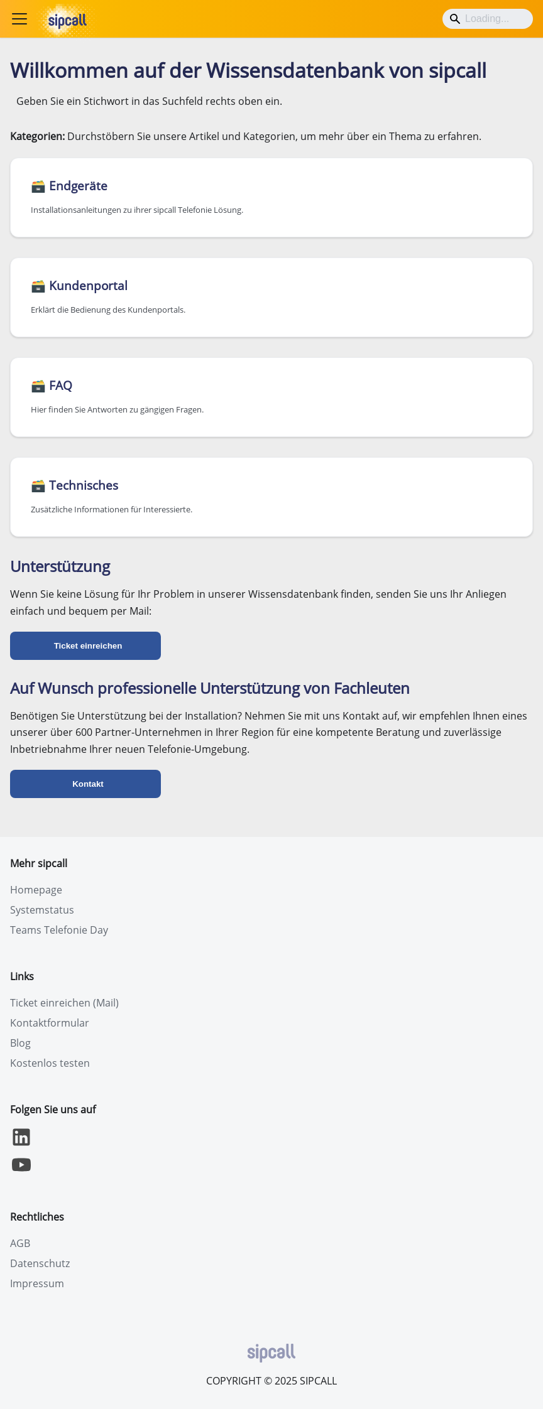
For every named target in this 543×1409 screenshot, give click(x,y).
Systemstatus (42, 910)
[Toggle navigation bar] (19, 18)
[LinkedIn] (21, 1145)
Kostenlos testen (50, 1063)
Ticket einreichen (88, 646)
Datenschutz (40, 1263)
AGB (20, 1243)
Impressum (37, 1283)
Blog (20, 1043)
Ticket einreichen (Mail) (64, 1003)
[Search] (487, 19)
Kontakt (88, 784)
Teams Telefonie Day (59, 930)
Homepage (36, 890)
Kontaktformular (49, 1023)
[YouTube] (21, 1172)
